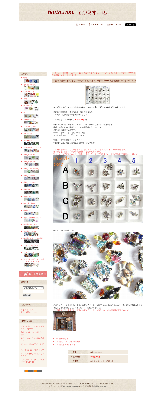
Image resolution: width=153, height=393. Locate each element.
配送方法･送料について (88, 383)
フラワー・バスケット (34, 149)
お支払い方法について (70, 383)
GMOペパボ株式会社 (86, 386)
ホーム (57, 73)
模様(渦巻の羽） (34, 164)
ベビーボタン (34, 143)
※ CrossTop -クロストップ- (33, 350)
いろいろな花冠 (34, 128)
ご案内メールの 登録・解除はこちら (29, 311)
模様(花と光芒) (34, 177)
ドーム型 (34, 198)
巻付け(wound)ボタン (34, 219)
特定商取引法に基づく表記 (51, 383)
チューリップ (34, 108)
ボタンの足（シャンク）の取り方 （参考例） (32, 327)
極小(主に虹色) (34, 205)
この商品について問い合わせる (68, 342)
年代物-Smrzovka (34, 226)
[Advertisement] (76, 49)
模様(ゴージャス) (34, 184)
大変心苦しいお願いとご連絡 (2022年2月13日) (32, 361)
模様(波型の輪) (34, 156)
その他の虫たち (34, 87)
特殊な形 (34, 212)
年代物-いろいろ (34, 233)
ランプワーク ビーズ (34, 254)
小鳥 (34, 101)
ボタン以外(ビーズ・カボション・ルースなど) (34, 262)
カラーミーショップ (55, 386)
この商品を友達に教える (65, 345)
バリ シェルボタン (34, 247)
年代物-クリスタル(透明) (34, 240)
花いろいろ (34, 135)
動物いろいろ (34, 94)
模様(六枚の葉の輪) (34, 170)
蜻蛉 (34, 80)
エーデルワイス (34, 122)
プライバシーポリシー (105, 383)
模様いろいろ (34, 191)
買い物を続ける (62, 339)
